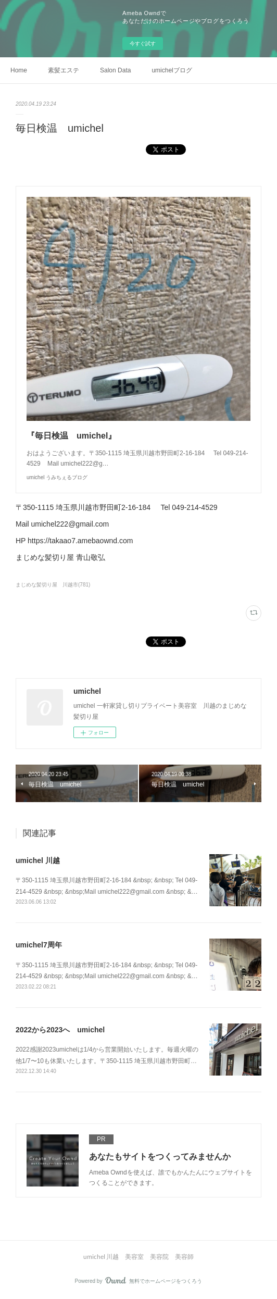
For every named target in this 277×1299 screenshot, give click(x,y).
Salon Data (115, 70)
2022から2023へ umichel (60, 1030)
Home (18, 70)
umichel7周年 (39, 945)
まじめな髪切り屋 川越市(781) (53, 585)
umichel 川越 (38, 860)
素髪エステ (63, 70)
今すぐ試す (143, 43)
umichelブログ (172, 70)
